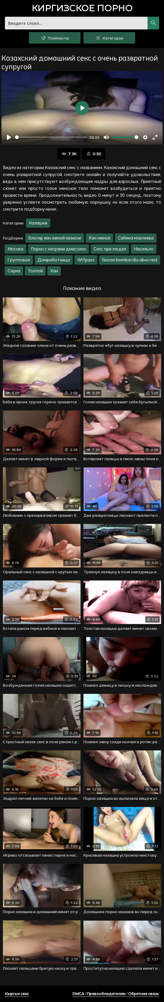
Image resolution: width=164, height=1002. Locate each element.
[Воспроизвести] (9, 137)
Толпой (35, 271)
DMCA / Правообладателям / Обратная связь (115, 993)
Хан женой (99, 238)
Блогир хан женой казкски (54, 238)
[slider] (51, 137)
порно (82, 9)
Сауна (14, 271)
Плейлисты (54, 38)
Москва (15, 249)
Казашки (38, 223)
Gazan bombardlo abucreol (129, 260)
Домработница (54, 260)
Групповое (19, 260)
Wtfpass (85, 260)
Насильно (144, 249)
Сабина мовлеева (136, 238)
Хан (54, 271)
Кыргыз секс (17, 993)
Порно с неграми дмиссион (58, 249)
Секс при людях (110, 249)
